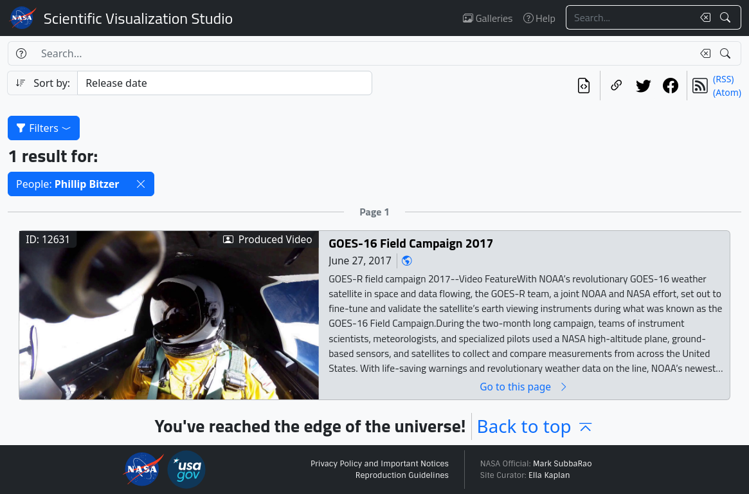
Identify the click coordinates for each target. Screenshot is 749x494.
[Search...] (629, 17)
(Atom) (727, 92)
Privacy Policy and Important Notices (380, 464)
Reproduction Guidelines (402, 475)
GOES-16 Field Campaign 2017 (411, 243)
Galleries (487, 18)
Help (539, 18)
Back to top (536, 426)
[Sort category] (224, 83)
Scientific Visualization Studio (138, 18)
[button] (140, 184)
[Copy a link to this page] (616, 85)
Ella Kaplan (549, 475)
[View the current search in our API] (584, 85)
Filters (43, 128)
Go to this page (524, 387)
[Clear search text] (702, 17)
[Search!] (726, 17)
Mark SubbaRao (562, 464)
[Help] (21, 53)
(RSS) (723, 79)
